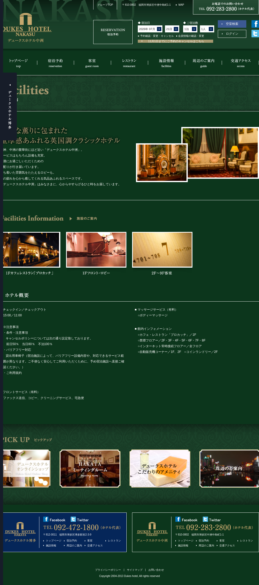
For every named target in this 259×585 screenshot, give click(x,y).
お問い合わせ (156, 569)
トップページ (18, 63)
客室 (92, 63)
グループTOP (105, 4)
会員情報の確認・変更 (191, 35)
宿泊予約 (55, 63)
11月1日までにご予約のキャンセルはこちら (176, 41)
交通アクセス (240, 63)
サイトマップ (134, 569)
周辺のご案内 (203, 63)
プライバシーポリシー (108, 569)
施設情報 (166, 63)
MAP (181, 4)
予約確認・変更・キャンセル (157, 35)
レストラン (129, 63)
